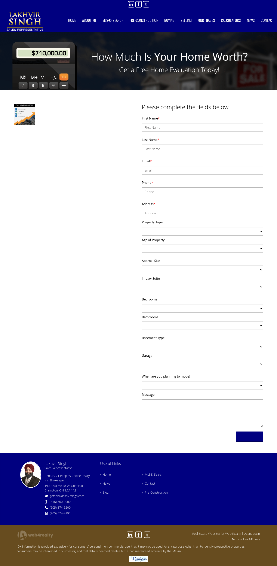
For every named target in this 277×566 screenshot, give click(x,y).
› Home (105, 474)
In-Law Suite (151, 278)
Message (148, 394)
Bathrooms (150, 317)
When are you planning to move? (166, 376)
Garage (147, 355)
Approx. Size (151, 260)
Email (147, 161)
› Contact (148, 483)
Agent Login (252, 534)
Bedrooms (149, 299)
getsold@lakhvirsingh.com (67, 496)
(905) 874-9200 (60, 507)
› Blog (104, 492)
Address (148, 204)
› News (105, 483)
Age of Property (153, 240)
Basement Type (153, 338)
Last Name (150, 139)
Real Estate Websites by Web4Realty (216, 534)
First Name (151, 118)
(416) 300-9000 (60, 502)
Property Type (152, 222)
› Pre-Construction (155, 492)
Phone (147, 182)
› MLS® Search (152, 474)
